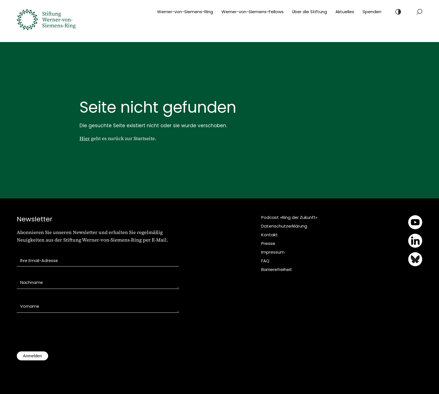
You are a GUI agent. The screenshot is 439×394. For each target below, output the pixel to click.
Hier (85, 138)
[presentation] (59, 335)
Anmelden (32, 355)
